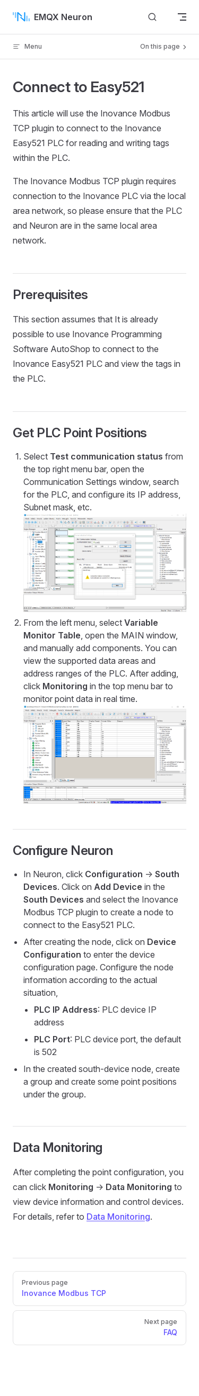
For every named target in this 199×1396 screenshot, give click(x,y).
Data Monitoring (118, 1216)
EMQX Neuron (52, 16)
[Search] (152, 16)
